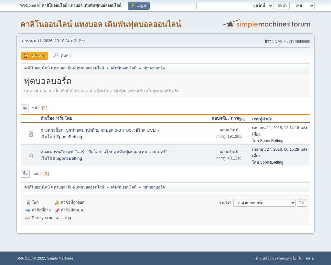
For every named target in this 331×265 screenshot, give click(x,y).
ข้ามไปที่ (225, 203)
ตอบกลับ (219, 118)
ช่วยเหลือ (262, 258)
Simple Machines (60, 258)
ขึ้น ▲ (310, 258)
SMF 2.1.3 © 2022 (30, 258)
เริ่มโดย (65, 118)
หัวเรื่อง (47, 118)
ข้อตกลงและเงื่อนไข (287, 258)
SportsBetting (69, 136)
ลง (25, 108)
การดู (239, 118)
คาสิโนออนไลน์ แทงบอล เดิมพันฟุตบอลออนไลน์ (100, 24)
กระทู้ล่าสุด (262, 119)
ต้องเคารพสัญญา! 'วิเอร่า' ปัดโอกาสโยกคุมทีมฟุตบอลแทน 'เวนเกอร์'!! (104, 151)
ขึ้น (25, 174)
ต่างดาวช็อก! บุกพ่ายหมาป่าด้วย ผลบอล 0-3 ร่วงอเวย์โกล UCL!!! (99, 130)
